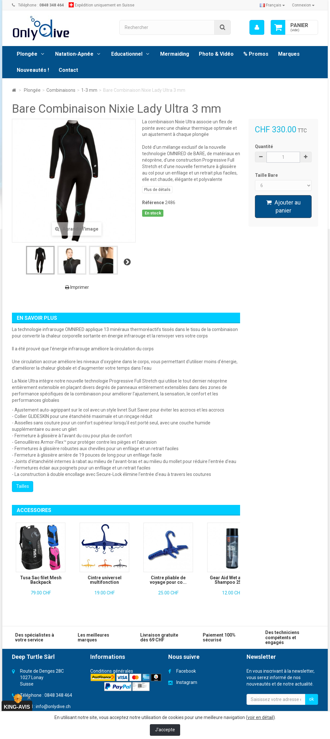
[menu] (256, 27)
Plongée (27, 54)
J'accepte (165, 729)
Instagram (186, 682)
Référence (153, 202)
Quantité (264, 146)
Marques (289, 54)
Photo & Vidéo (216, 54)
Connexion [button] (303, 5)
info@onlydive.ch (53, 706)
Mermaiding (174, 54)
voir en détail (260, 717)
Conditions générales (111, 671)
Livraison (99, 677)
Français (272, 5)
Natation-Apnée (74, 54)
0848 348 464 (58, 695)
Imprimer (77, 287)
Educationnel (126, 54)
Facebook (186, 671)
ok (311, 699)
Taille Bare (267, 175)
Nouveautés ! (33, 70)
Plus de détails (157, 189)
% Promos (255, 54)
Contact (68, 70)
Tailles (22, 486)
